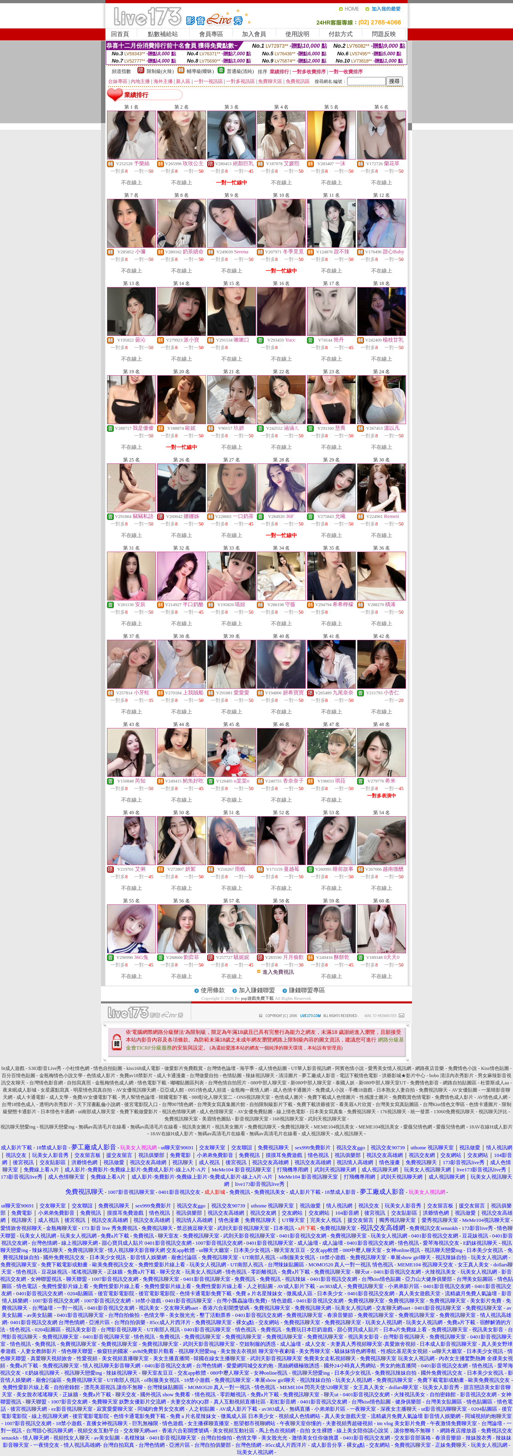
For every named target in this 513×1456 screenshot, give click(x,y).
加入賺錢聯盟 (257, 990)
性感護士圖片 (374, 1097)
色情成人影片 (101, 1075)
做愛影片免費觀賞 (183, 1068)
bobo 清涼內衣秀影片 (451, 1075)
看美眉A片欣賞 (355, 1104)
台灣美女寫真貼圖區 (397, 1104)
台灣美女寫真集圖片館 (221, 1104)
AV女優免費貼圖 (255, 1111)
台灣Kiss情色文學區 (444, 1104)
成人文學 (59, 1097)
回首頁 (120, 34)
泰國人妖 (345, 1083)
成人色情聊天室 (216, 1111)
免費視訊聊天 (433, 1090)
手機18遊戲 (360, 1090)
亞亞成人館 (172, 1090)
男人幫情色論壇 (138, 1097)
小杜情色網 (77, 1068)
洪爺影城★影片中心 (403, 1075)
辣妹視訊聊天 (260, 1075)
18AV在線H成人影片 (490, 1127)
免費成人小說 (329, 1090)
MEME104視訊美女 (333, 1127)
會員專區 (211, 34)
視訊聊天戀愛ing (18, 1127)
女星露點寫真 (54, 1090)
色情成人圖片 (289, 1097)
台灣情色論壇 (221, 1068)
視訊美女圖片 (196, 1127)
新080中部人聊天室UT (382, 1083)
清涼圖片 (288, 1075)
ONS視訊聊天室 (253, 1097)
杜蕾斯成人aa (495, 1083)
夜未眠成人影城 (19, 1090)
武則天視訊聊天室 (327, 1119)
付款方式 (341, 34)
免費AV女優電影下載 (95, 1097)
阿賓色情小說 (349, 1068)
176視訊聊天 (393, 1111)
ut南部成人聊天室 (96, 1111)
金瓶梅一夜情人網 (249, 1090)
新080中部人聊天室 (311, 1083)
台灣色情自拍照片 (227, 1083)
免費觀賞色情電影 (411, 1097)
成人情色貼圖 (272, 1068)
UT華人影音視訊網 (311, 1068)
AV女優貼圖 (464, 1090)
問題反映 (384, 34)
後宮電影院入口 (141, 1104)
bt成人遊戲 (12, 1068)
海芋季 (247, 1068)
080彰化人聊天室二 (212, 1097)
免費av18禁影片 (136, 1075)
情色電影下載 (151, 1083)
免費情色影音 (424, 1083)
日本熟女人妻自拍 (395, 1090)
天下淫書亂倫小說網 (98, 1104)
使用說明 (297, 34)
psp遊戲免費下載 (257, 998)
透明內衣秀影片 (56, 1104)
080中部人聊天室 (268, 1083)
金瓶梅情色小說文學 (61, 1075)
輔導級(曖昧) (200, 71)
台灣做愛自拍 (204, 1075)
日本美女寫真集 (326, 1111)
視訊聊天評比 (493, 1111)
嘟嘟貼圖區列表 (187, 1083)
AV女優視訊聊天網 (136, 1090)
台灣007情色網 (177, 1104)
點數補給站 (163, 34)
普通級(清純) (240, 71)
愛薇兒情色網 (417, 1127)
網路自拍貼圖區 (460, 1083)
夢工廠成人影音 (318, 1075)
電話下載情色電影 (358, 1075)
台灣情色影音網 (46, 1083)
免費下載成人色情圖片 (331, 1097)
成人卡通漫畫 (171, 1075)
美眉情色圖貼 (216, 1119)
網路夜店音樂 (429, 1068)
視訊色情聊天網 (179, 1111)
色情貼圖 (232, 1075)
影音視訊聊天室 (252, 1119)
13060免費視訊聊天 (454, 1111)
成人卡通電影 (30, 1097)
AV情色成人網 (492, 1097)
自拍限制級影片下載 (271, 1104)
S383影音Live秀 (45, 1068)
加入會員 (254, 34)
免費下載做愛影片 (138, 1111)
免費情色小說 (462, 1068)
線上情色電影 (291, 1111)
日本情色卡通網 (57, 1111)
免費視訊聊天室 (181, 1119)
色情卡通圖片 (483, 1104)
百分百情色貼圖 (18, 1075)
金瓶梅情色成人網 (114, 1083)
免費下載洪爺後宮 (316, 1104)
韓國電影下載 (173, 1097)
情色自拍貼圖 (107, 1068)
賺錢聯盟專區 (307, 990)
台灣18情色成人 (18, 1104)
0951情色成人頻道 (207, 1090)
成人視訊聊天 (315, 1133)
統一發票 (420, 1111)
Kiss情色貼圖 (495, 1068)
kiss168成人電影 (143, 1068)
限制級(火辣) (160, 71)
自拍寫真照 (79, 1083)
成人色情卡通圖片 (292, 1090)
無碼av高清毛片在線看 (102, 1127)
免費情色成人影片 (454, 1097)
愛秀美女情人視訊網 (389, 1068)
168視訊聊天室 (288, 1119)
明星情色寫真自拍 (92, 1090)
